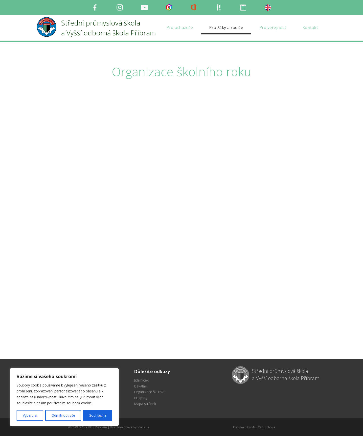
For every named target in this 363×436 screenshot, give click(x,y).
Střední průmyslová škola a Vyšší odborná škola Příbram (285, 375)
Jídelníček (141, 380)
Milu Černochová (263, 427)
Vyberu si (30, 415)
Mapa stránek (145, 403)
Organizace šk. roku (149, 391)
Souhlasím (97, 415)
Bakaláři (140, 386)
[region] (64, 397)
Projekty (140, 397)
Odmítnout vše (63, 415)
